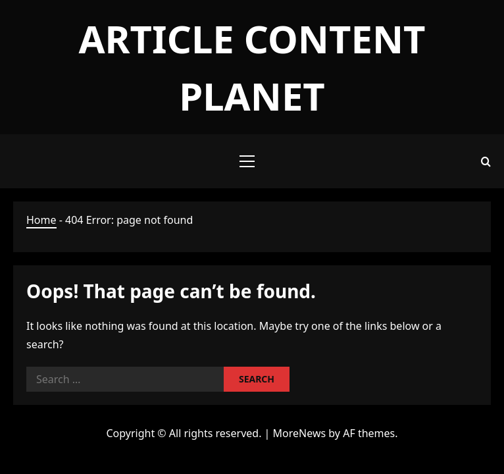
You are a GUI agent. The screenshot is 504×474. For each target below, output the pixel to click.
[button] (247, 161)
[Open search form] (486, 161)
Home (41, 220)
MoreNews (299, 433)
